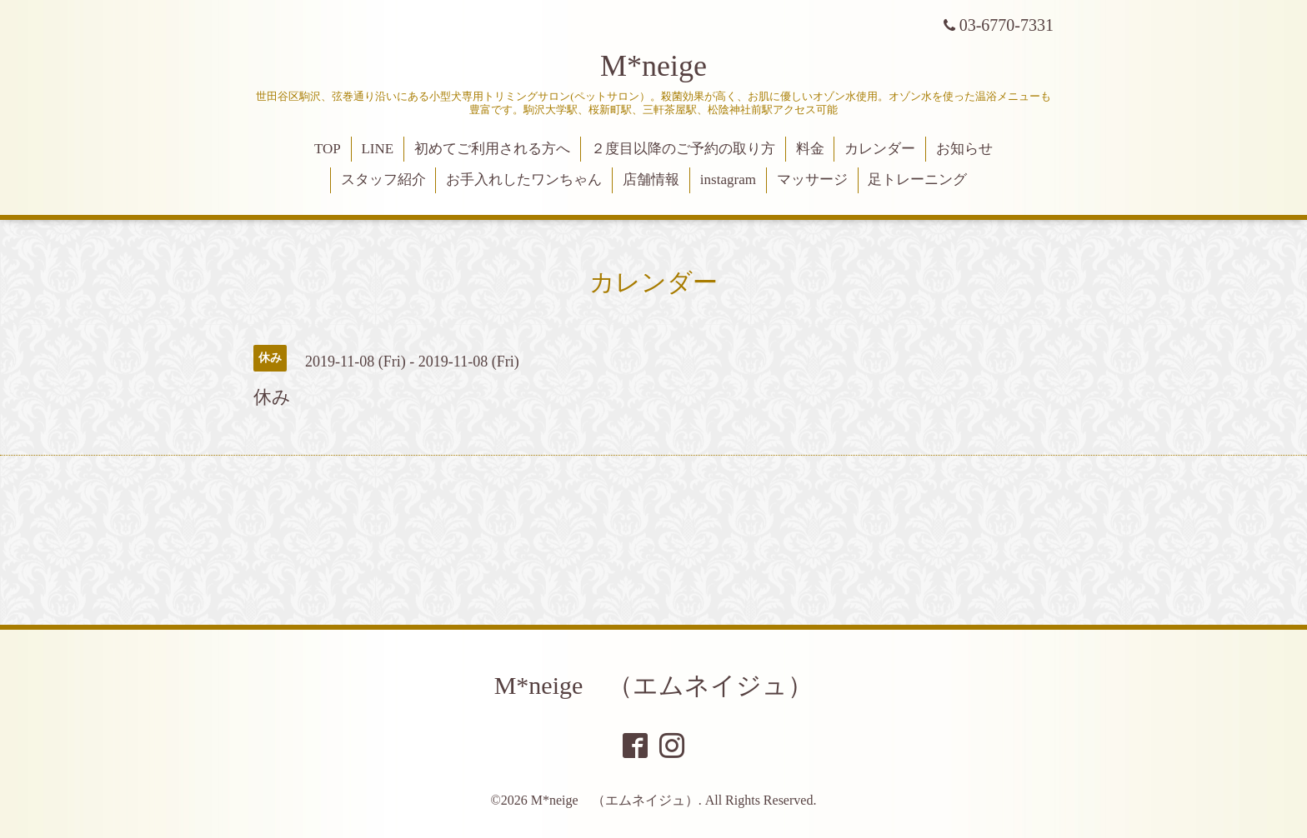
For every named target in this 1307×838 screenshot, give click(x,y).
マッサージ (812, 179)
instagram (728, 179)
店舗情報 (651, 179)
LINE (377, 149)
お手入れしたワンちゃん (524, 179)
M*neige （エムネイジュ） (654, 685)
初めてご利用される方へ (492, 149)
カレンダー (879, 149)
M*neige (653, 65)
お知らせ (964, 149)
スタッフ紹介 (383, 179)
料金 (810, 149)
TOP (327, 149)
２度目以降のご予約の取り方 (683, 149)
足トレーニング (917, 179)
